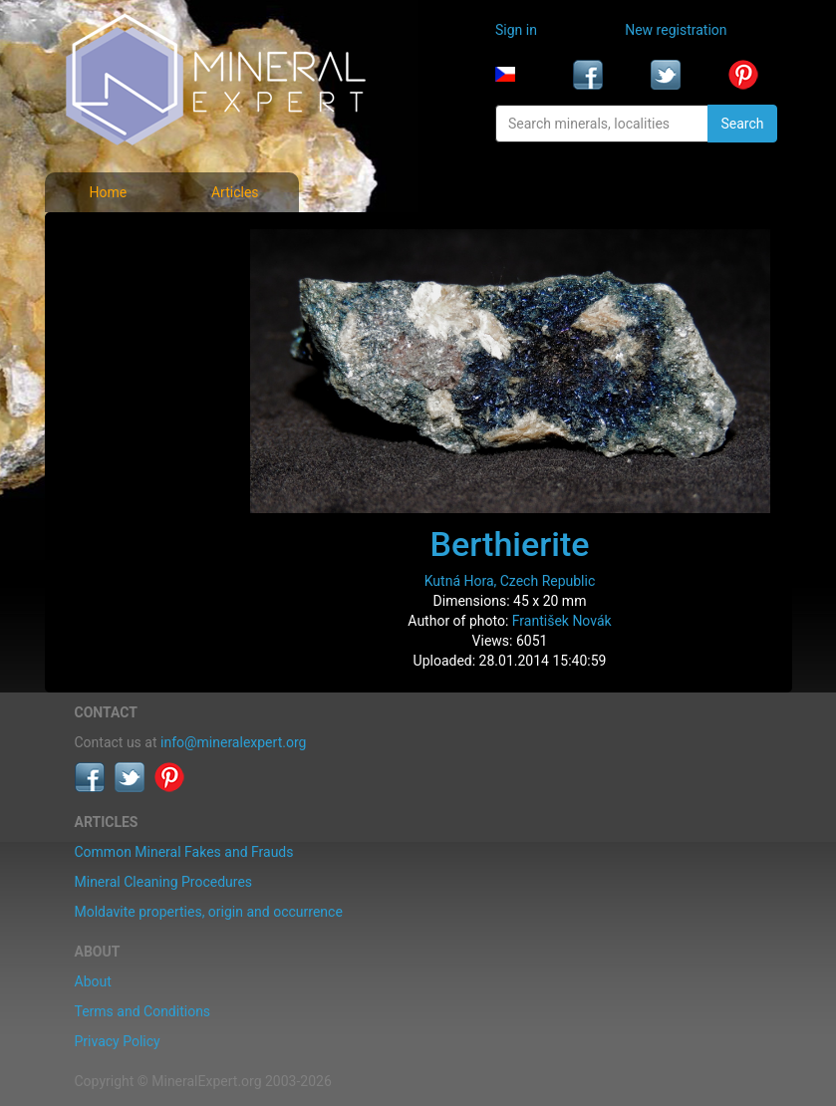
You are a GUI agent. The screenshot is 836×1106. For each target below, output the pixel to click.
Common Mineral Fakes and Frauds (184, 852)
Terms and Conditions (143, 1011)
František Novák (562, 621)
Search (741, 124)
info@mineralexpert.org (233, 742)
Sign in (516, 30)
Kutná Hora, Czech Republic (510, 581)
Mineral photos (126, 239)
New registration (675, 30)
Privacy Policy (117, 1041)
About (93, 981)
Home (108, 192)
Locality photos (127, 327)
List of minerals (128, 283)
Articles (235, 192)
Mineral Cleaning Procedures (164, 882)
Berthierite (510, 544)
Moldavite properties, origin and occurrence (209, 912)
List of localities (129, 371)
